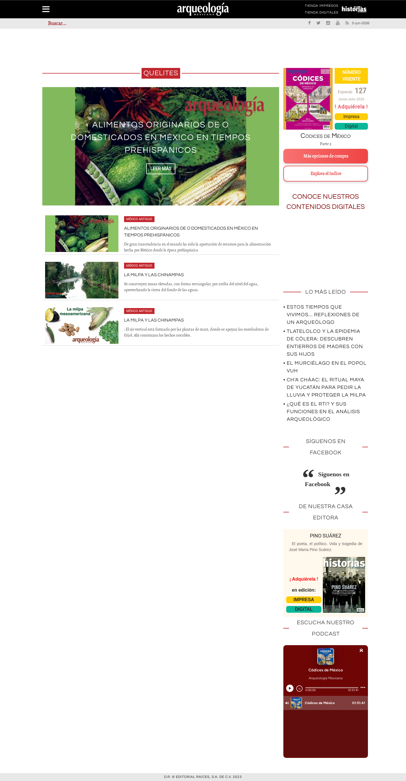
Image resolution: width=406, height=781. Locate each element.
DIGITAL (304, 609)
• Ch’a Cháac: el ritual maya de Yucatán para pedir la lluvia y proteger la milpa (324, 387)
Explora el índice (325, 174)
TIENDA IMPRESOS (321, 7)
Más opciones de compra (325, 156)
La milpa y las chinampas (154, 275)
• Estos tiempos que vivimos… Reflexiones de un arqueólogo (321, 314)
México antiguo (139, 219)
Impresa (351, 116)
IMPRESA (304, 599)
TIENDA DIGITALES (321, 13)
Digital (351, 126)
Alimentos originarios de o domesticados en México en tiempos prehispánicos (161, 137)
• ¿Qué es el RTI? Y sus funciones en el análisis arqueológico (321, 411)
